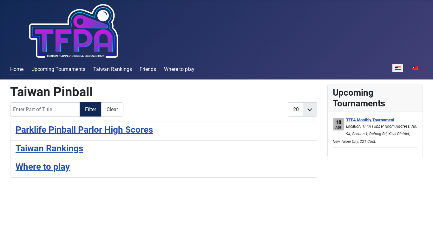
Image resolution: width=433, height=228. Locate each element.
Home (16, 69)
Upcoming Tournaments (58, 69)
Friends (148, 69)
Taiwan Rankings (112, 69)
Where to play (179, 69)
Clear (112, 109)
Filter (90, 109)
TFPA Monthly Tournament (370, 119)
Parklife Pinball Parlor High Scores (84, 129)
